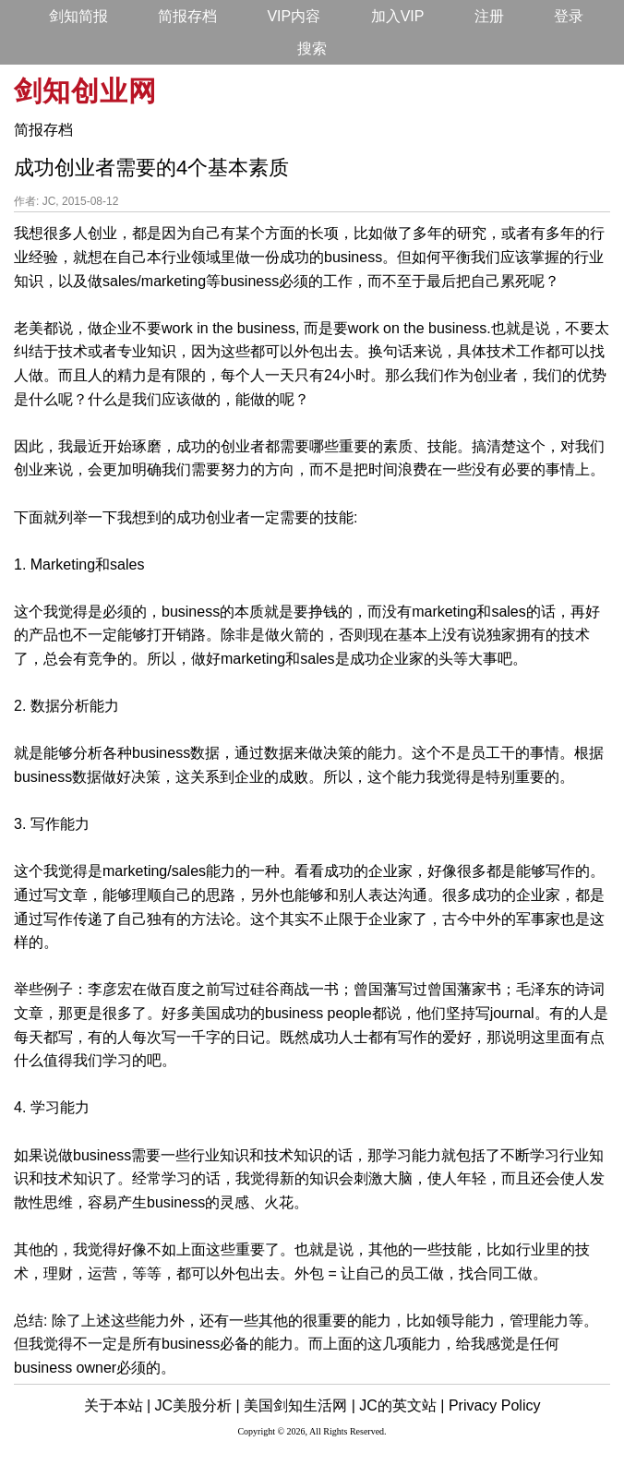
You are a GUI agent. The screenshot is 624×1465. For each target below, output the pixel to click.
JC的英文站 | (401, 1405)
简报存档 (187, 16)
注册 (489, 16)
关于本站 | (117, 1405)
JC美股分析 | (197, 1405)
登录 (568, 16)
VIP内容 (293, 16)
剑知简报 (78, 16)
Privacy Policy (495, 1405)
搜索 (312, 48)
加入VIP (398, 16)
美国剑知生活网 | (299, 1405)
